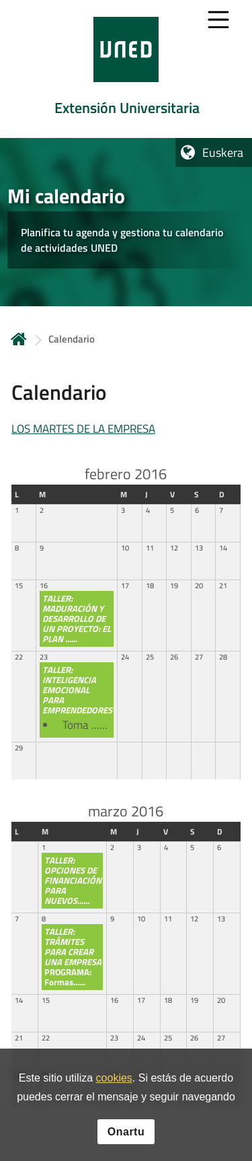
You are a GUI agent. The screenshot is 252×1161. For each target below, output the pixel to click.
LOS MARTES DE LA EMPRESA (83, 428)
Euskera (222, 152)
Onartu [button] (126, 1131)
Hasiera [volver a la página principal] (18, 338)
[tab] (126, 69)
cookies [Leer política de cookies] (114, 1078)
